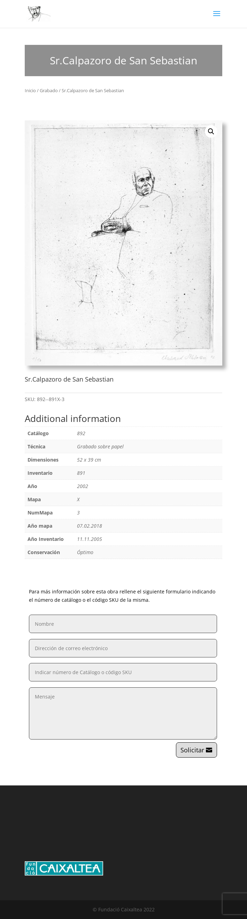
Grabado (49, 90)
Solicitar (192, 750)
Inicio (30, 90)
